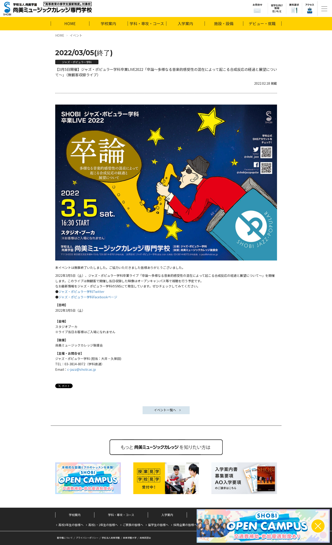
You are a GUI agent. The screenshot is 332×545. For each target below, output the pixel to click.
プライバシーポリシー (87, 537)
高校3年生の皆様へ (71, 525)
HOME (70, 23)
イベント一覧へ (165, 410)
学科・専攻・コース (147, 23)
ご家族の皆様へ (133, 525)
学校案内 (108, 23)
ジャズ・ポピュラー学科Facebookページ (87, 297)
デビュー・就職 (262, 23)
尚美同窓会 (145, 537)
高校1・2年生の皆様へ (103, 525)
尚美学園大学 (129, 537)
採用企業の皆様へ (185, 525)
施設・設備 (223, 23)
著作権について (65, 537)
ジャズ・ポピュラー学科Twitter (81, 291)
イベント (76, 35)
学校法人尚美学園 (111, 537)
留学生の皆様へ (158, 525)
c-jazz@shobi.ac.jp (81, 369)
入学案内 (185, 23)
